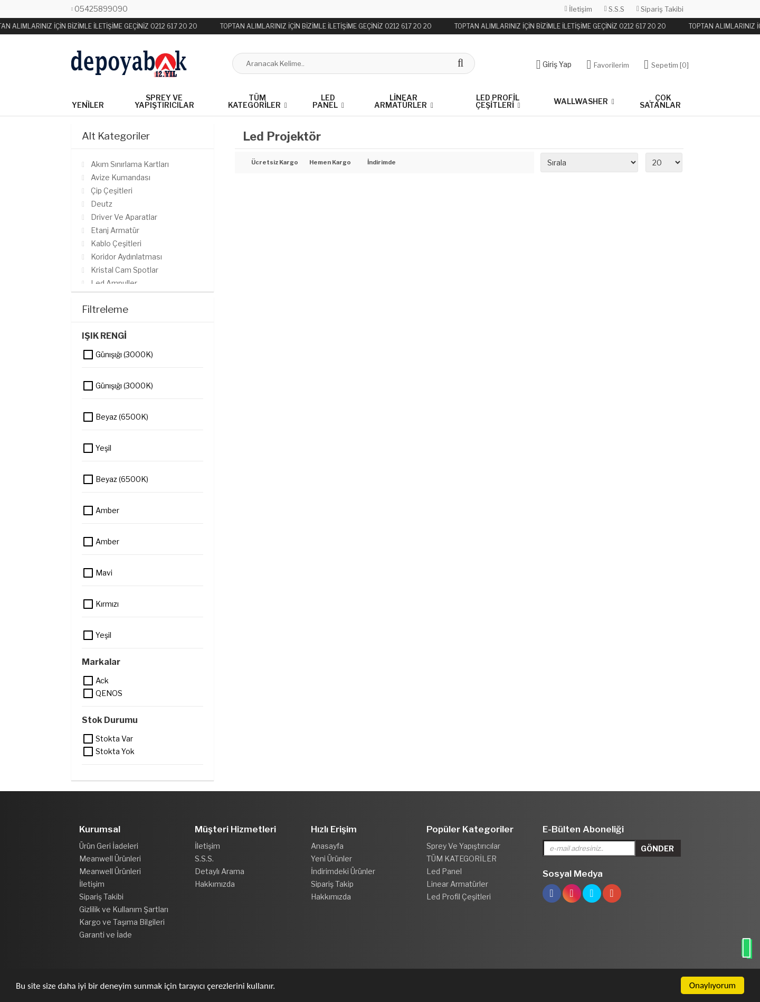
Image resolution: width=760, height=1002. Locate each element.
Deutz (101, 203)
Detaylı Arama (219, 871)
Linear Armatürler (400, 101)
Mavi (89, 573)
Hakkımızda (215, 883)
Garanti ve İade (105, 934)
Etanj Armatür (115, 230)
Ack (89, 680)
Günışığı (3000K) (89, 354)
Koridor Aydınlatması (126, 256)
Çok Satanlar (660, 101)
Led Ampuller (114, 283)
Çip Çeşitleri (111, 190)
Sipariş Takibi (659, 9)
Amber (89, 510)
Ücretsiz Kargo (272, 163)
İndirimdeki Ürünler (343, 871)
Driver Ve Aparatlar (124, 216)
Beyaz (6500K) (89, 417)
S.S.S (614, 9)
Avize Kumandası (120, 177)
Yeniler (88, 101)
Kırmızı (89, 604)
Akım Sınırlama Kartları (130, 164)
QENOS (89, 693)
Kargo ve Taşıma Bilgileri (122, 921)
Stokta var (89, 738)
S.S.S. (204, 858)
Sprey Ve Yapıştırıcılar (164, 101)
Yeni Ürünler (331, 858)
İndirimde (381, 163)
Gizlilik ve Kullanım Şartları (123, 909)
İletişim (578, 9)
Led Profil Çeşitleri (498, 101)
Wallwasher (581, 101)
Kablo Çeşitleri (116, 243)
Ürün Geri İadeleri (108, 845)
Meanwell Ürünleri (110, 858)
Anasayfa (327, 845)
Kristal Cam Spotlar (124, 269)
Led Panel (325, 101)
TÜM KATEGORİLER (254, 101)
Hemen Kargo (330, 163)
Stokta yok (89, 751)
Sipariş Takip (332, 883)
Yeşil (89, 448)
